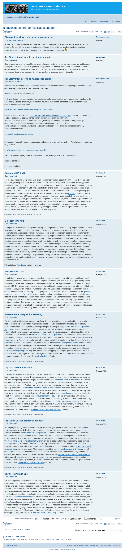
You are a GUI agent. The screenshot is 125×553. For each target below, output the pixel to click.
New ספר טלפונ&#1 (14, 271)
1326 (119, 32)
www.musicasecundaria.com (65, 549)
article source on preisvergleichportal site (49, 334)
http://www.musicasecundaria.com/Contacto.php (50, 115)
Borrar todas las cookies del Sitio (87, 545)
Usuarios (94, 21)
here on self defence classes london (19, 497)
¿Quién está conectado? (14, 536)
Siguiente (116, 518)
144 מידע (43, 244)
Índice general (12, 17)
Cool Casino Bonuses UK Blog (31, 462)
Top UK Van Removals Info (18, 367)
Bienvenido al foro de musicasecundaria (29, 27)
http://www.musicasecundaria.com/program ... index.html (28, 110)
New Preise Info (41, 356)
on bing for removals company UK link (74, 454)
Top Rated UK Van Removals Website (24, 420)
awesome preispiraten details (65, 343)
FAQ (85, 21)
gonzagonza (13, 60)
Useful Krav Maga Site (16, 474)
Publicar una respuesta (10, 32)
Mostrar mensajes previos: (34, 519)
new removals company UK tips (67, 449)
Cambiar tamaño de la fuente (118, 16)
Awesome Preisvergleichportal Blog (23, 314)
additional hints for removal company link (65, 401)
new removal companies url (67, 393)
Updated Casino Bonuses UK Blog (46, 409)
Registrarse (104, 21)
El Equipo (70, 545)
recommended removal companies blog (68, 380)
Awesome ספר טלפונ (15, 173)
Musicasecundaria (15, 40)
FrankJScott (13, 176)
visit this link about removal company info (43, 388)
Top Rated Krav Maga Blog (44, 513)
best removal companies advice (44, 396)
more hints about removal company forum (25, 441)
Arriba (120, 52)
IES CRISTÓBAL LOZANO (29, 17)
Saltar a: (78, 530)
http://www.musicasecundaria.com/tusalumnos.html (26, 150)
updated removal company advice (35, 433)
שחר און (71, 193)
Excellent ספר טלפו (14, 221)
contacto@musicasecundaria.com (18, 134)
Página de (95, 32)
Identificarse (116, 21)
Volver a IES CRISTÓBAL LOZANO (17, 530)
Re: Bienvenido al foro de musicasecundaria (27, 57)
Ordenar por (69, 519)
